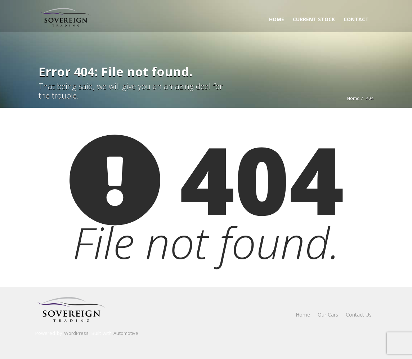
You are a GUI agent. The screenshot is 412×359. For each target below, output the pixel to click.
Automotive (125, 333)
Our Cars (328, 314)
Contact (356, 19)
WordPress (76, 333)
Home (276, 19)
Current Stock (314, 19)
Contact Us (359, 314)
